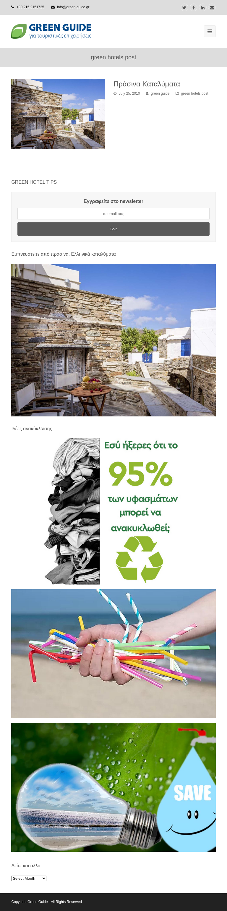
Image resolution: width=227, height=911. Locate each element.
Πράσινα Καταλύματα (147, 84)
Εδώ (113, 229)
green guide (160, 93)
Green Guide (37, 902)
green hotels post (194, 93)
